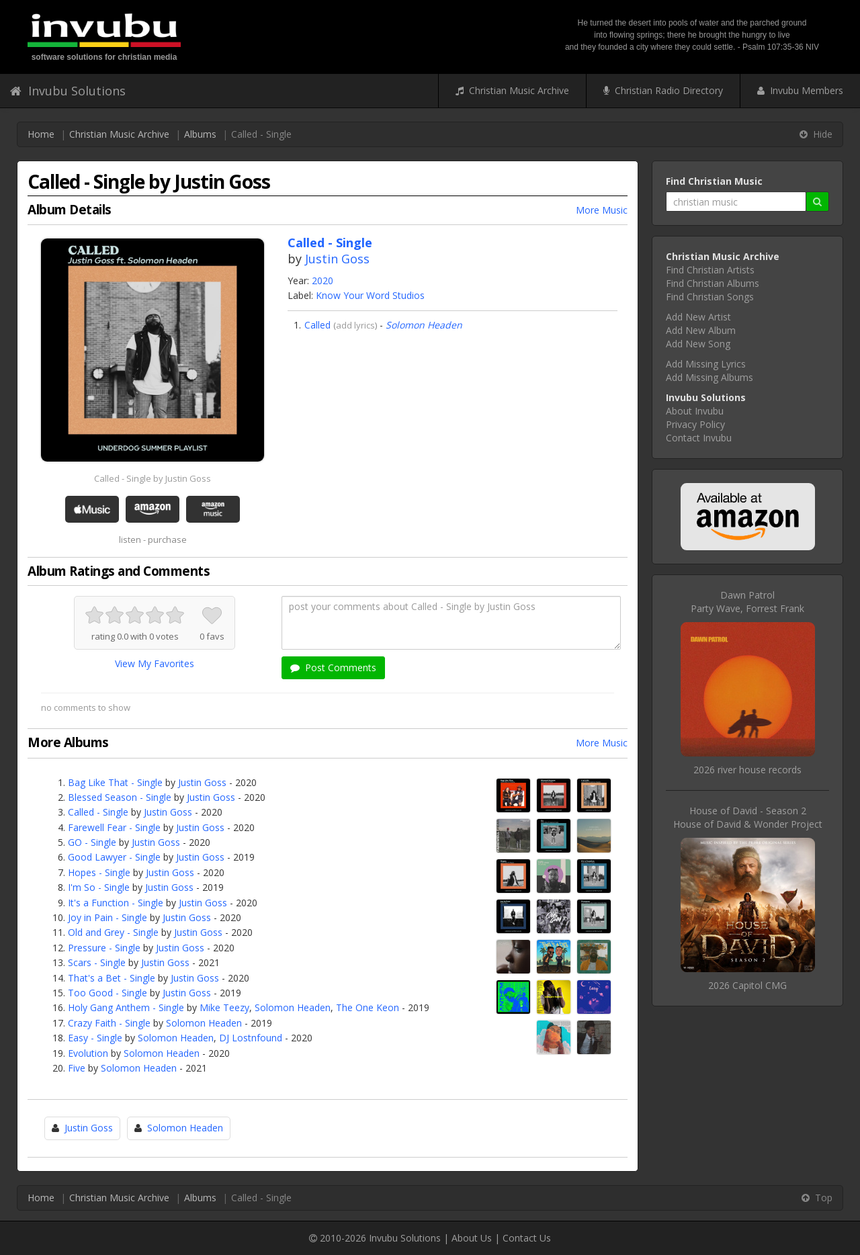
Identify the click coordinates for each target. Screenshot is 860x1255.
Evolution (88, 1053)
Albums (200, 134)
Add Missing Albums (709, 377)
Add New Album (701, 330)
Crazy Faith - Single (109, 1022)
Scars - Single (97, 962)
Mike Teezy (224, 1007)
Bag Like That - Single (115, 782)
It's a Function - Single (115, 902)
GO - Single (92, 842)
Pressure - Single (104, 947)
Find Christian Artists (710, 269)
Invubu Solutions (68, 91)
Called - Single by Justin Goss (152, 478)
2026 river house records (747, 769)
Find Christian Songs (710, 296)
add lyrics (355, 325)
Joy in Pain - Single (107, 917)
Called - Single (98, 812)
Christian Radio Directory (663, 90)
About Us (472, 1237)
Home (41, 134)
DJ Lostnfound (250, 1037)
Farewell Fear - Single (114, 827)
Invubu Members (800, 90)
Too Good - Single (107, 992)
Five (76, 1068)
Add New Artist (698, 316)
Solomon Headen (424, 324)
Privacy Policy (695, 424)
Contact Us (527, 1237)
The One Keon (367, 1007)
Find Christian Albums (712, 283)
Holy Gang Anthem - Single (126, 1007)
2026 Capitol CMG (747, 985)
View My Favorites (154, 663)
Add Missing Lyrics (706, 363)
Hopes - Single (99, 872)
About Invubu (695, 410)
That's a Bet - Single (111, 977)
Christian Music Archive (512, 90)
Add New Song (698, 343)
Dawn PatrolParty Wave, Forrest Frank (747, 602)
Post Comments (333, 667)
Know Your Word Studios (370, 295)
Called (317, 324)
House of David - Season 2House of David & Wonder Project (747, 817)
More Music (602, 210)
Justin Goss (337, 259)
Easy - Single (95, 1037)
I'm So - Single (99, 887)
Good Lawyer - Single (114, 857)
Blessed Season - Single (119, 797)
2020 (322, 280)
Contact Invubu (699, 437)
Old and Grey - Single (113, 932)
